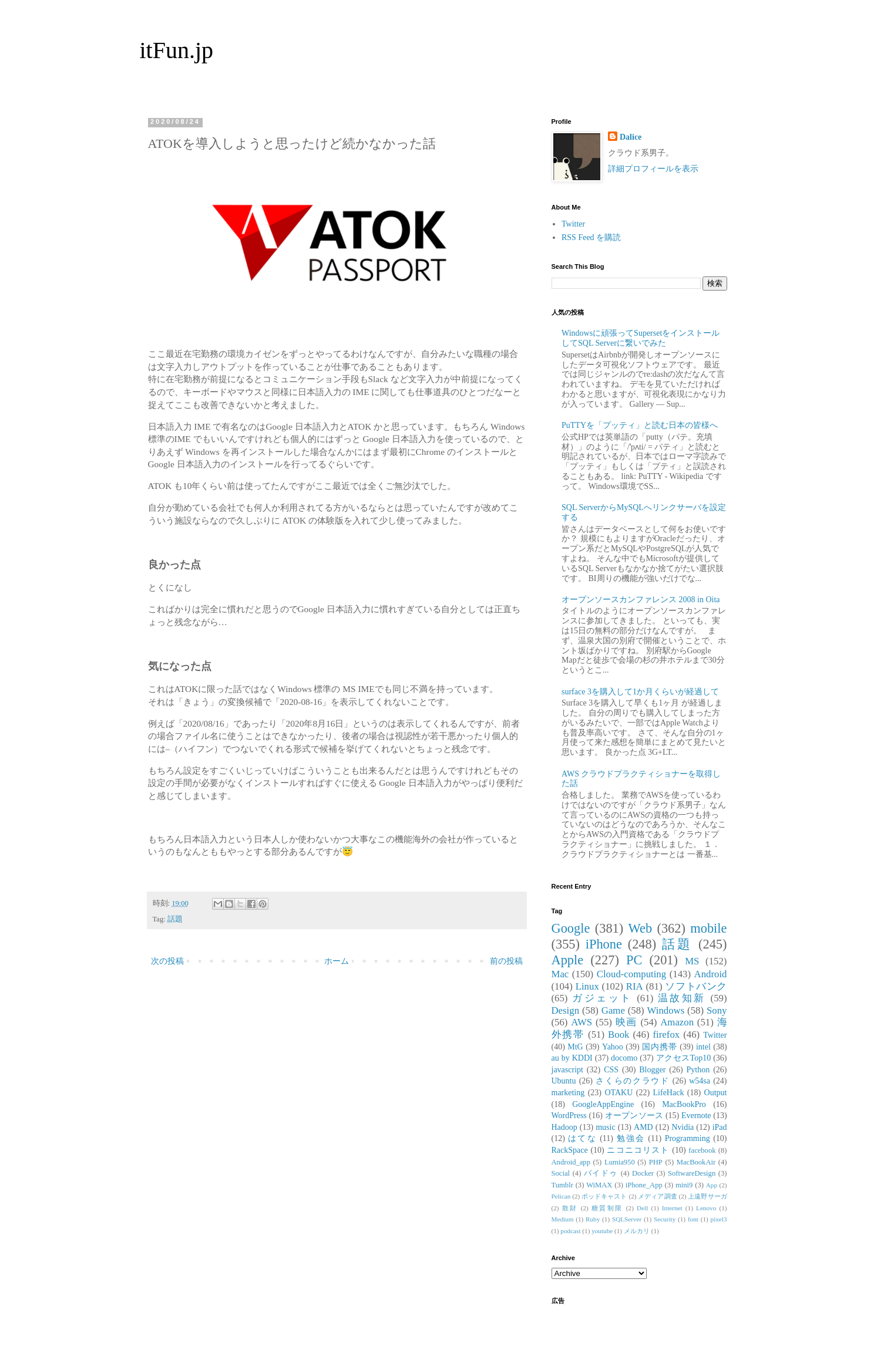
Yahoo (612, 1046)
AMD (643, 1127)
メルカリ (637, 1230)
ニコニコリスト (638, 1150)
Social (561, 1173)
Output (715, 1092)
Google (571, 928)
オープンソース (634, 1115)
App (711, 1185)
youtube (602, 1230)
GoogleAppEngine (603, 1104)
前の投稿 (506, 961)
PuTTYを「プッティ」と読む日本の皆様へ (640, 425)
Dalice (630, 137)
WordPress (569, 1115)
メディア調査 (657, 1196)
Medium (563, 1219)
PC (634, 960)
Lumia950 (619, 1162)
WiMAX (599, 1185)
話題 (175, 919)
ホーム (336, 961)
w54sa (699, 1080)
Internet (672, 1207)
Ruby (593, 1219)
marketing (568, 1092)
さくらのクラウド (632, 1080)
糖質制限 (607, 1207)
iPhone (604, 944)
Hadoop (564, 1127)
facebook (701, 1150)
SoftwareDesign (691, 1173)
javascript (567, 1069)
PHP (656, 1162)
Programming (687, 1138)
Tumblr (562, 1185)
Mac (560, 974)
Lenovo (706, 1207)
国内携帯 (659, 1046)
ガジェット (602, 998)
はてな (582, 1138)
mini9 (684, 1185)
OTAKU (618, 1092)
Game (613, 1010)
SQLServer (626, 1219)
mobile (708, 928)
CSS (611, 1069)
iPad (719, 1127)
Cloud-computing (631, 974)
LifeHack (668, 1092)
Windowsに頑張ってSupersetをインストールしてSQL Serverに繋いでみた (641, 338)
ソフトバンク (696, 986)
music (605, 1127)
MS (692, 961)
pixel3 (719, 1219)
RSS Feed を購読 (591, 237)
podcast (570, 1230)
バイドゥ (601, 1173)
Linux (587, 986)
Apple (568, 960)
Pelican (561, 1196)
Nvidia (682, 1127)
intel (703, 1046)
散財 (570, 1207)
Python (698, 1069)
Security (664, 1219)
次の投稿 (167, 961)
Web (640, 928)
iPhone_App (644, 1185)
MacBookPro (684, 1104)
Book (618, 1034)
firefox (666, 1034)
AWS (581, 1022)
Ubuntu (564, 1080)
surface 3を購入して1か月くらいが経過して (640, 691)
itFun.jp (177, 50)
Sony (717, 1010)
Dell (642, 1207)
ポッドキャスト (604, 1196)
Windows (666, 1010)
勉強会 (631, 1138)
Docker (643, 1173)
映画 (626, 1022)
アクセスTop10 (683, 1058)
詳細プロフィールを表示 (653, 168)
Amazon (677, 1022)
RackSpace (570, 1150)
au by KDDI (572, 1058)
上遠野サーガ (707, 1196)
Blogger (652, 1069)
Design (566, 1010)
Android (710, 974)
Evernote (696, 1115)
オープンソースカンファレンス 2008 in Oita (641, 599)
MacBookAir (696, 1162)
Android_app (571, 1162)
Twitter (573, 224)
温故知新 (682, 998)
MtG (575, 1046)
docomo (624, 1058)
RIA (634, 986)
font (693, 1219)
